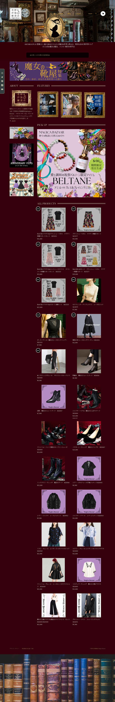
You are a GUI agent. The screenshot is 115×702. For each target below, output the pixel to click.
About (61, 13)
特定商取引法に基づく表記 (27, 648)
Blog (69, 13)
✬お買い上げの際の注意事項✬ (40, 55)
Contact (78, 13)
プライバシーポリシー (14, 648)
